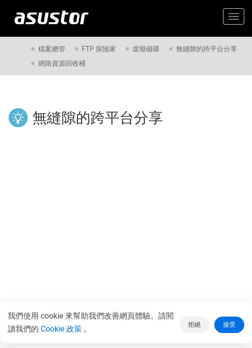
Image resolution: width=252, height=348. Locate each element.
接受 (229, 324)
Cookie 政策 (62, 329)
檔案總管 (51, 49)
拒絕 (194, 324)
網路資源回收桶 (62, 63)
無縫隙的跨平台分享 (206, 49)
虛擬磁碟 (146, 49)
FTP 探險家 (99, 49)
